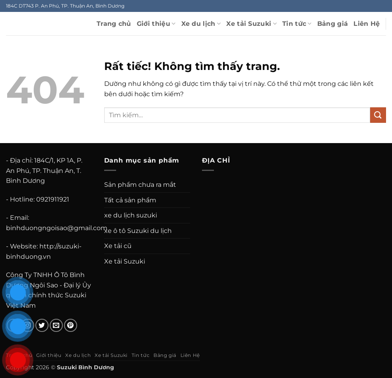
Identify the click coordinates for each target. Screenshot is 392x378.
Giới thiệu (156, 24)
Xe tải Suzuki (251, 24)
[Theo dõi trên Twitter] (42, 325)
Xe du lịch (201, 24)
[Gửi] (378, 115)
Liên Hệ (366, 23)
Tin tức (297, 24)
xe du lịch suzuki (130, 215)
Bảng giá (332, 23)
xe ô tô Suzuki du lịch (138, 231)
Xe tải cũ (118, 246)
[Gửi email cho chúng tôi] (56, 325)
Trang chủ (114, 23)
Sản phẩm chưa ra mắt (140, 184)
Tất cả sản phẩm (130, 200)
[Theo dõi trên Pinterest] (70, 325)
